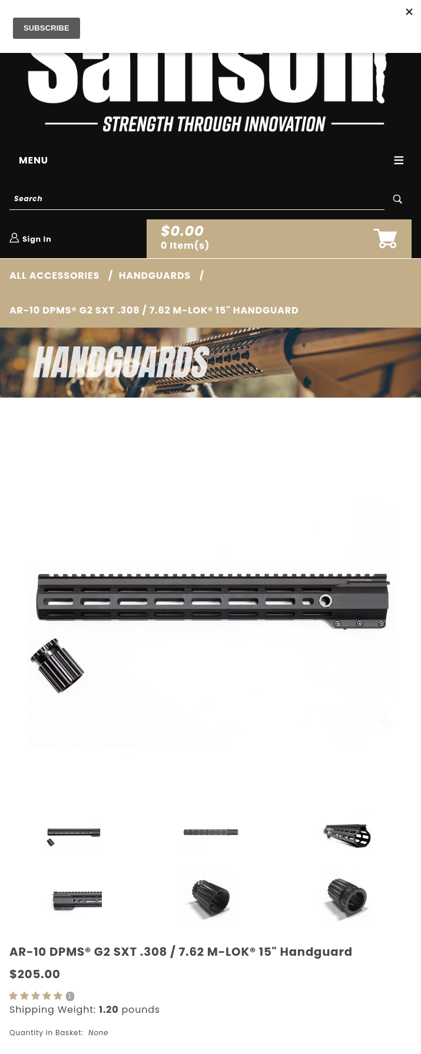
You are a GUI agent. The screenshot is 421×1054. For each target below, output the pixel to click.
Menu (33, 160)
